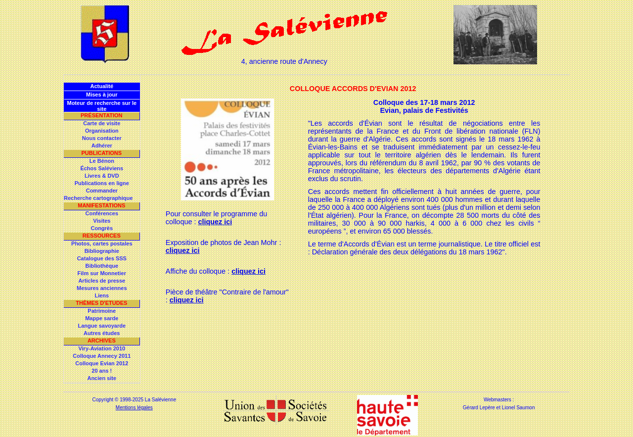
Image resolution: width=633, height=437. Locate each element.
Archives (102, 340)
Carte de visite (101, 123)
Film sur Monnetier (102, 273)
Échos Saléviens (101, 168)
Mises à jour (102, 94)
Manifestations (101, 205)
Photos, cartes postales (102, 243)
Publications (101, 153)
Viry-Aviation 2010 (101, 348)
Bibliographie (102, 251)
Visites (101, 221)
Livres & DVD (102, 176)
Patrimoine (102, 311)
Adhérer (101, 145)
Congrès (101, 228)
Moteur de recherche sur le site (101, 106)
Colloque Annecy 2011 (102, 356)
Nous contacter (102, 138)
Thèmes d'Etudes (101, 303)
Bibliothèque (101, 266)
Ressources (102, 236)
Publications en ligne (102, 183)
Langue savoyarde (102, 326)
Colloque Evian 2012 (101, 363)
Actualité (101, 86)
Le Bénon (102, 161)
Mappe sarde (101, 318)
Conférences (101, 213)
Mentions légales (134, 407)
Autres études (102, 333)
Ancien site (101, 378)
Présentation (102, 115)
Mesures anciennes (102, 288)
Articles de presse (101, 281)
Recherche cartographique (98, 198)
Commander (102, 191)
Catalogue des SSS (102, 258)
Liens (101, 295)
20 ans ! (101, 371)
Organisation (102, 131)
